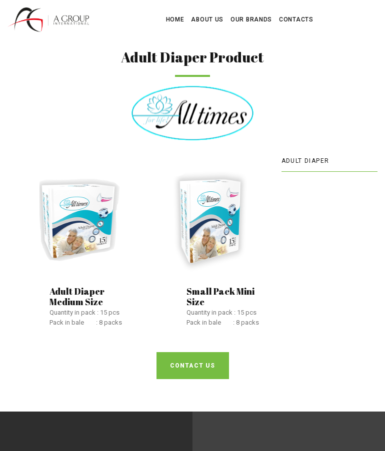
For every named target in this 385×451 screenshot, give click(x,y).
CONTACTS (296, 19)
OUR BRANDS (251, 19)
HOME (175, 19)
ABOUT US (207, 19)
